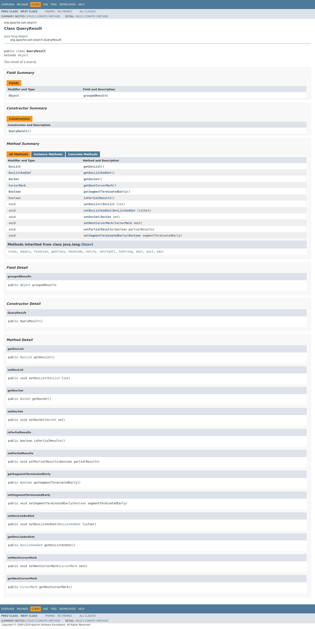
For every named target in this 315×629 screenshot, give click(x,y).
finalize (41, 251)
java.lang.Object (15, 36)
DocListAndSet (20, 172)
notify (91, 251)
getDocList (92, 166)
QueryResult (18, 131)
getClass (58, 251)
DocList (15, 166)
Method (54, 16)
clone (12, 251)
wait (139, 251)
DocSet (14, 179)
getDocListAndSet (97, 172)
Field (30, 16)
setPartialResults (98, 229)
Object (23, 55)
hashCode (75, 251)
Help (81, 4)
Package (22, 4)
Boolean (15, 191)
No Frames (64, 11)
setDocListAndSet (97, 210)
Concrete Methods (83, 154)
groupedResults (96, 95)
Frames (50, 11)
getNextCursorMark (98, 185)
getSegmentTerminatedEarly (105, 191)
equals (25, 251)
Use (45, 4)
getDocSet (91, 179)
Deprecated (67, 4)
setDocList (92, 204)
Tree (53, 4)
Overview (7, 4)
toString (126, 251)
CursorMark (17, 185)
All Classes (88, 11)
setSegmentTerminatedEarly (105, 235)
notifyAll (107, 251)
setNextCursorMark (98, 223)
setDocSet (91, 216)
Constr (42, 16)
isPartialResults (97, 198)
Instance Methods (48, 154)
